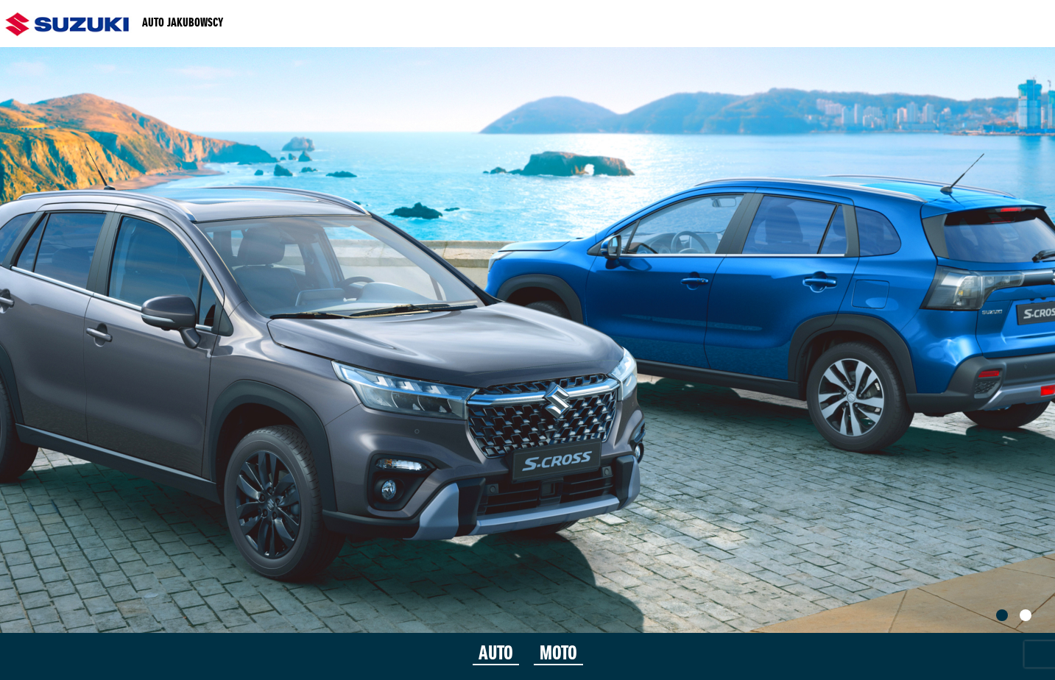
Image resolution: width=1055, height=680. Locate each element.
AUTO (496, 654)
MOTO (558, 654)
